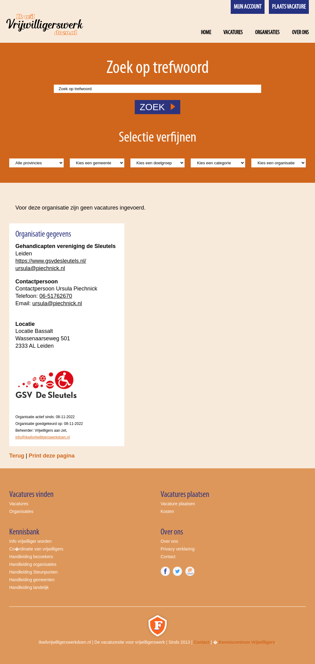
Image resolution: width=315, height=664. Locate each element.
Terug (16, 456)
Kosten (167, 511)
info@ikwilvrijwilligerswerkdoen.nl (42, 437)
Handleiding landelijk (29, 587)
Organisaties (267, 33)
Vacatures (233, 33)
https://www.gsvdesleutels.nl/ (50, 261)
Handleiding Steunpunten (33, 572)
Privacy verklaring (177, 548)
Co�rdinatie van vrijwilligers (36, 548)
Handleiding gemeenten (32, 579)
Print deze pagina (51, 456)
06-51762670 (55, 296)
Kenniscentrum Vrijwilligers (247, 642)
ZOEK (157, 107)
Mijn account (247, 7)
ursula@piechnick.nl (40, 268)
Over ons (300, 33)
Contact (168, 556)
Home (206, 33)
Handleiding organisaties (32, 564)
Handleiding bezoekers (31, 556)
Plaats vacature (289, 7)
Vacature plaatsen (178, 503)
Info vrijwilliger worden (30, 541)
